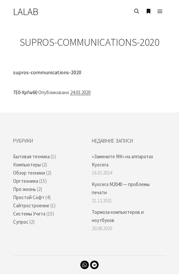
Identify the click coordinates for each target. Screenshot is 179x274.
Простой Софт (28, 197)
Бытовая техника (31, 156)
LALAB (25, 11)
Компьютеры (27, 165)
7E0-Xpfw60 (25, 92)
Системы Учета (29, 214)
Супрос (20, 222)
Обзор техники (29, 173)
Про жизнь (24, 189)
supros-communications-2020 (47, 72)
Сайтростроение (31, 205)
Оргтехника (25, 181)
